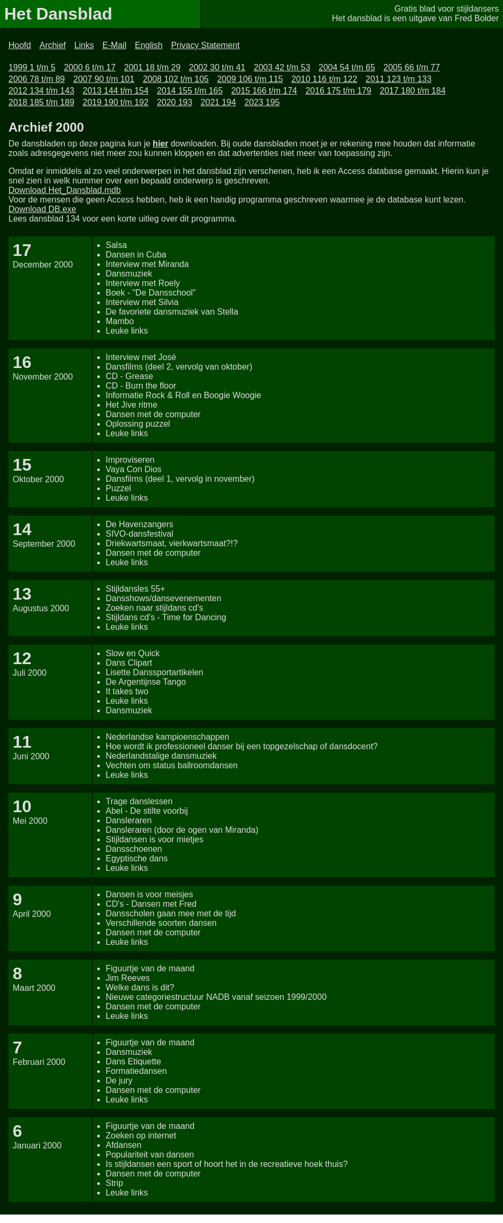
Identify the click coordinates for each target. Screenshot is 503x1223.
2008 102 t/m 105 (176, 79)
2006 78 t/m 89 (36, 79)
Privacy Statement (205, 45)
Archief (53, 45)
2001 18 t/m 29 (152, 67)
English (148, 45)
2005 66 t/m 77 (412, 67)
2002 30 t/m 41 (217, 67)
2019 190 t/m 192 (116, 102)
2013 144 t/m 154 (116, 90)
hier (160, 143)
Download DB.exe (42, 209)
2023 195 (262, 102)
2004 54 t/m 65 (347, 67)
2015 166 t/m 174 (264, 90)
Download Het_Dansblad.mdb (64, 190)
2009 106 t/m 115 (250, 79)
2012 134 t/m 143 (41, 90)
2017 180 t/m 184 (413, 90)
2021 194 (218, 102)
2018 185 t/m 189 (41, 102)
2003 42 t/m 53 (282, 67)
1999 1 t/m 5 (31, 67)
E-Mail (114, 45)
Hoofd (19, 45)
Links (84, 45)
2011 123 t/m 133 (399, 79)
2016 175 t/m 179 (338, 90)
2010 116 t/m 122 (324, 79)
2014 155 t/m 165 (190, 90)
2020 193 (174, 102)
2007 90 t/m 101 (104, 79)
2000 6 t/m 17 (90, 67)
